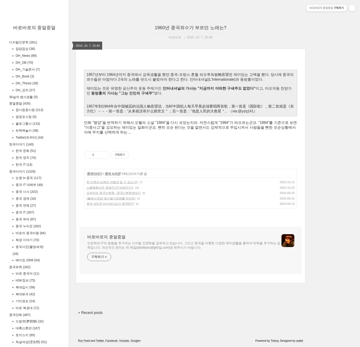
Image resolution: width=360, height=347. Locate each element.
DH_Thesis (26, 83)
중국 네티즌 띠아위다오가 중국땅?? (110, 203)
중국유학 (20, 267)
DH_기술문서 (27, 69)
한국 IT (23, 164)
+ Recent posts (90, 313)
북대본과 (25, 294)
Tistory (275, 340)
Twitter (100, 340)
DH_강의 (25, 90)
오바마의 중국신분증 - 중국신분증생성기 (114, 193)
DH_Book (24, 76)
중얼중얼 (20, 103)
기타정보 (25, 301)
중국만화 (20, 315)
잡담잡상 (25, 49)
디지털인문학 (23, 42)
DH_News (26, 55)
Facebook (111, 340)
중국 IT (24, 212)
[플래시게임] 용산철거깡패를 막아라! (111, 198)
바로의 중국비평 (30, 233)
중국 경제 (25, 198)
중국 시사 (26, 191)
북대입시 (25, 287)
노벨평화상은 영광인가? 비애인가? (110, 187)
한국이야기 (21, 144)
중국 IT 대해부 (29, 185)
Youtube (124, 340)
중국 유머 (25, 219)
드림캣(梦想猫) (29, 321)
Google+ (136, 340)
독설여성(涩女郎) (31, 342)
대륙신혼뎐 (27, 328)
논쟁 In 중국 (28, 178)
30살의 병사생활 (23, 97)
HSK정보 (25, 280)
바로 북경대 (27, 308)
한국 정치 (25, 157)
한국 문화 (25, 151)
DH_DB (24, 62)
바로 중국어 (27, 273)
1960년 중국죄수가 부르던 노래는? (190, 27)
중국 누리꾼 (28, 226)
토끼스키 (25, 335)
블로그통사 (27, 123)
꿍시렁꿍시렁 (29, 110)
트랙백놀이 (26, 130)
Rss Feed (84, 340)
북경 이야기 (27, 240)
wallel (299, 340)
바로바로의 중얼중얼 (34, 27)
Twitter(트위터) (29, 137)
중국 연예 (25, 205)
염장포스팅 (26, 117)
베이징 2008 (27, 260)
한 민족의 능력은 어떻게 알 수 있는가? (112, 182)
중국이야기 (22, 171)
